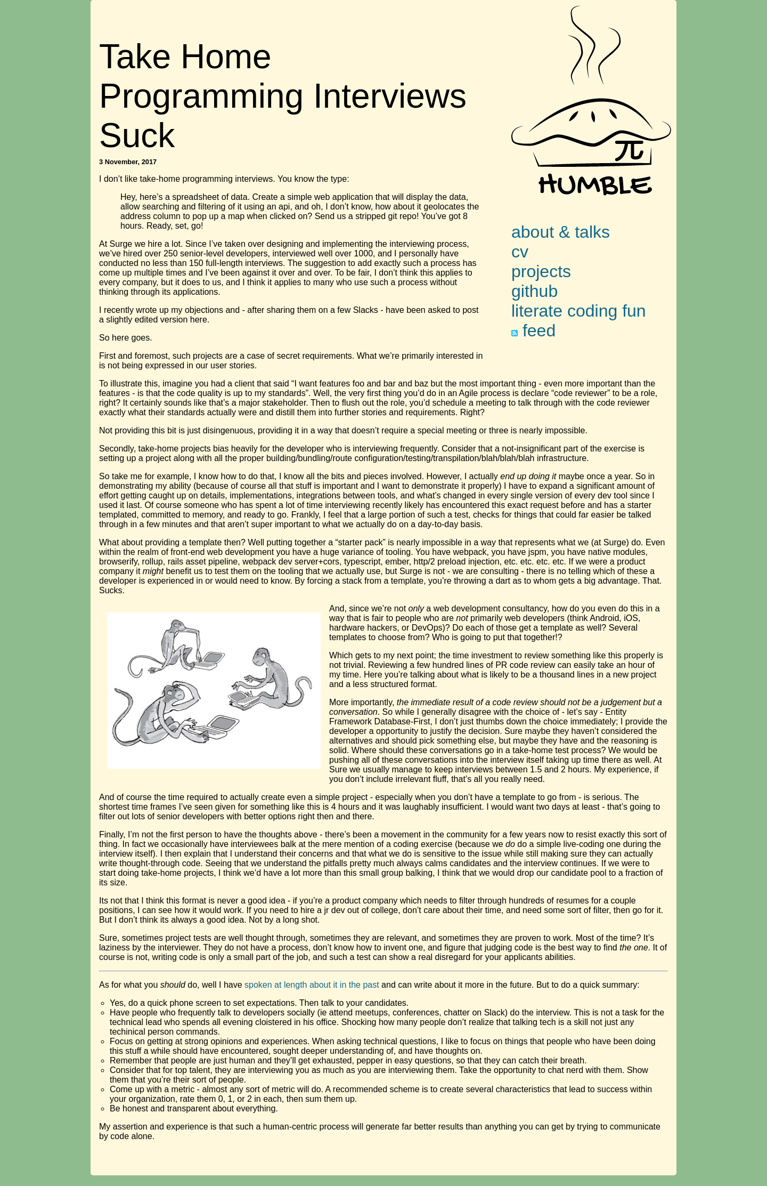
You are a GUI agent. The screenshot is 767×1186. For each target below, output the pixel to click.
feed (533, 330)
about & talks (560, 231)
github (534, 291)
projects (541, 271)
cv (519, 251)
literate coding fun (578, 310)
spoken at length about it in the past (311, 984)
